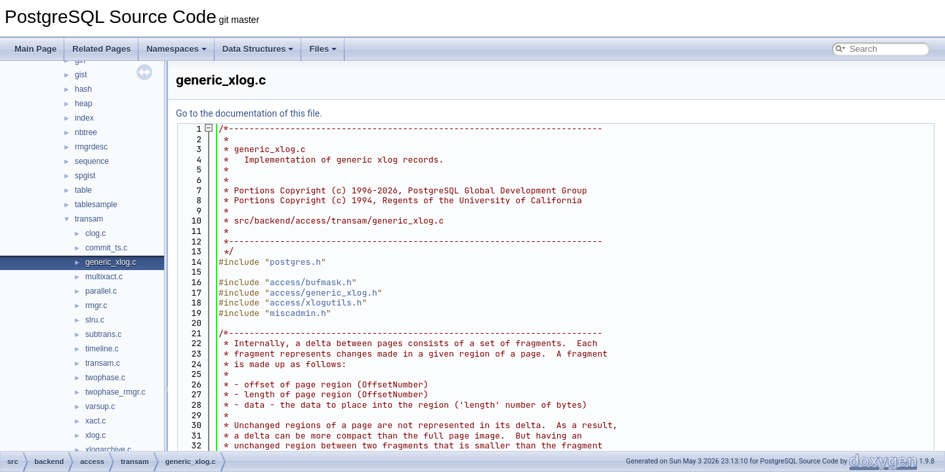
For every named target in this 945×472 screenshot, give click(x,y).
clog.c (95, 233)
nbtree (86, 132)
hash (83, 89)
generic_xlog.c (110, 262)
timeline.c (102, 348)
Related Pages (101, 49)
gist (81, 74)
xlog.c (95, 435)
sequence (92, 161)
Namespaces (176, 49)
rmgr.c (96, 305)
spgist (85, 175)
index (84, 118)
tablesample (96, 204)
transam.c (102, 363)
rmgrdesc (91, 146)
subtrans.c (103, 334)
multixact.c (104, 276)
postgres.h (295, 261)
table (83, 190)
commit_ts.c (106, 247)
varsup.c (100, 406)
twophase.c (105, 377)
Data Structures (258, 49)
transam (89, 219)
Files (323, 49)
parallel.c (101, 291)
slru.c (94, 319)
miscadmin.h (298, 313)
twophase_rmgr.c (115, 392)
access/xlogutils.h (316, 302)
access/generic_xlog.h (323, 292)
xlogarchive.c (108, 449)
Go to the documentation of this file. (249, 113)
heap (84, 103)
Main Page (35, 49)
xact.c (95, 420)
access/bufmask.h (311, 282)
